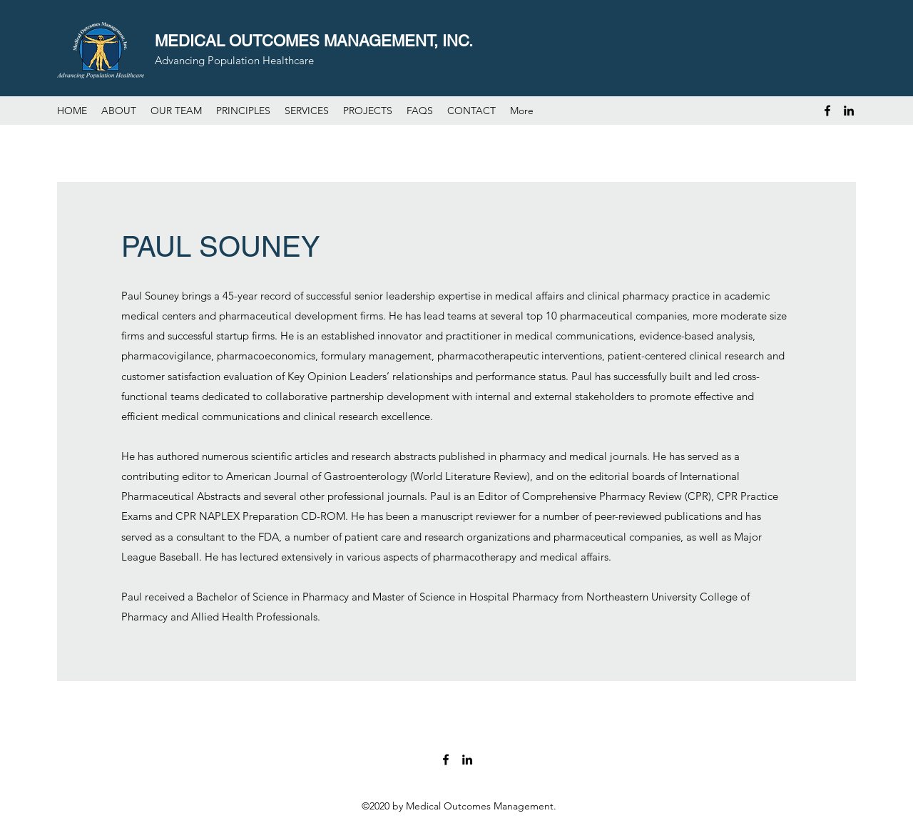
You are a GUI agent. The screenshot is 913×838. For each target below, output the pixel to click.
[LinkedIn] (849, 110)
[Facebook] (827, 110)
